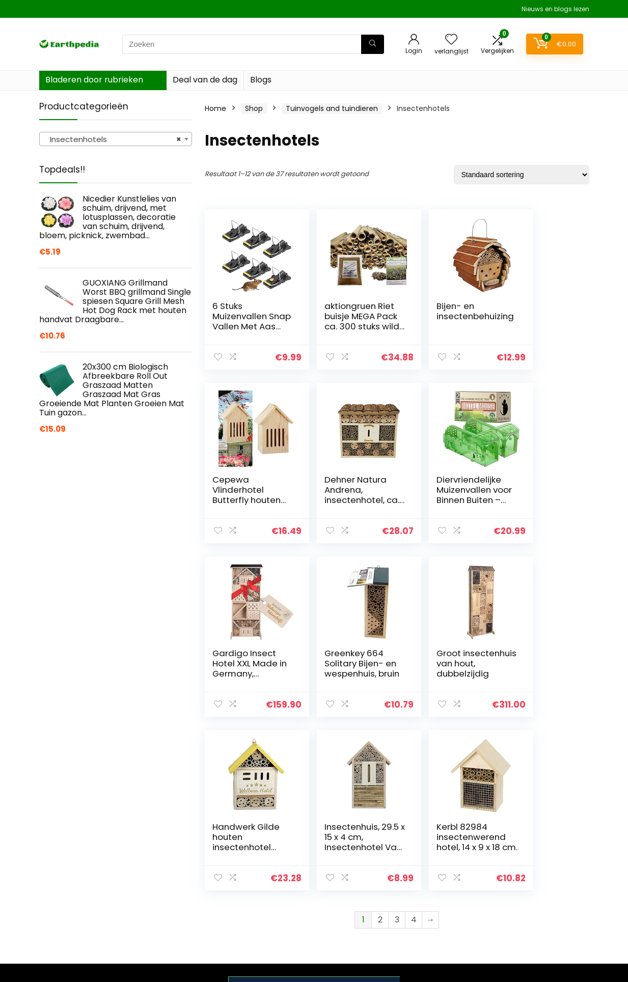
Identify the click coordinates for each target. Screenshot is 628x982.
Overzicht (434, 864)
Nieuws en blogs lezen (555, 9)
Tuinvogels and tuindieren (332, 108)
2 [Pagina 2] (380, 746)
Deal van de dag (205, 80)
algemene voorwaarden (529, 868)
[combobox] (115, 139)
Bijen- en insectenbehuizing (441, 316)
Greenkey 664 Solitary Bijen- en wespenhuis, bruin (538, 494)
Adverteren (436, 907)
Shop (254, 108)
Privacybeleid (529, 850)
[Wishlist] (451, 40)
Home (215, 108)
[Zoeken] (372, 44)
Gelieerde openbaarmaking (536, 892)
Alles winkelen (441, 878)
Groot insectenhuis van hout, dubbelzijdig (239, 668)
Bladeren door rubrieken (94, 80)
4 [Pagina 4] (414, 746)
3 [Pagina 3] (397, 746)
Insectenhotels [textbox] (112, 139)
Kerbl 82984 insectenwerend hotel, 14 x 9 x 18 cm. (537, 668)
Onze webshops (445, 892)
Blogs (260, 80)
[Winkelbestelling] (521, 174)
